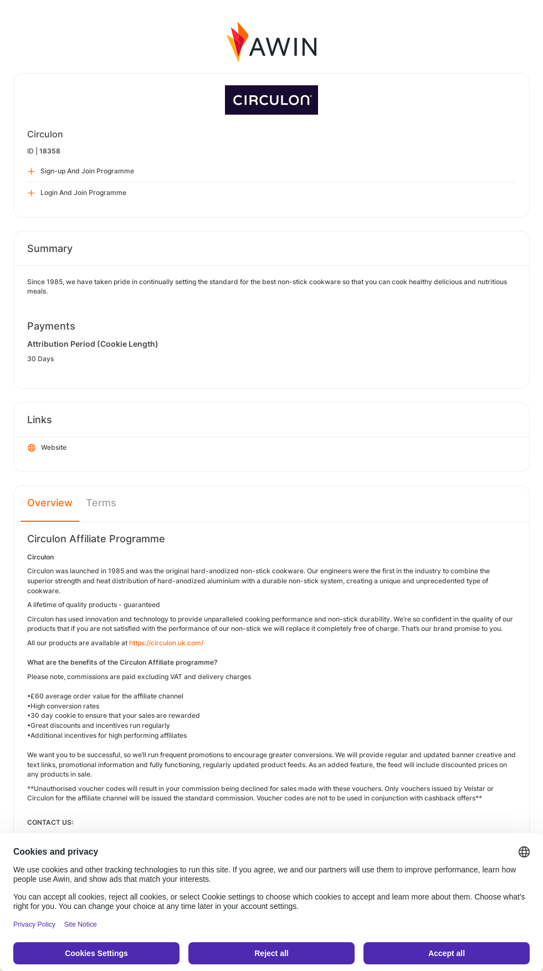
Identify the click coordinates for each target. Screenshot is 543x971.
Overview (50, 502)
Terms (101, 502)
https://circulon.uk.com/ (166, 643)
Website (47, 448)
